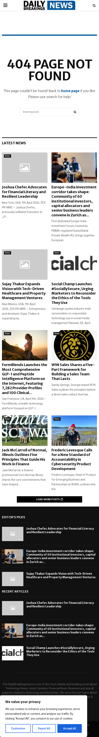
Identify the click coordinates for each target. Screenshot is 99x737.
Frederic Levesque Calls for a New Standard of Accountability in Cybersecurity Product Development (71, 459)
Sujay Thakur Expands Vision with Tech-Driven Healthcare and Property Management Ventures (24, 291)
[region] (43, 716)
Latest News (14, 143)
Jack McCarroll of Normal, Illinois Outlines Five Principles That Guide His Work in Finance (24, 457)
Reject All (44, 728)
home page (70, 91)
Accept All (69, 728)
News (7, 156)
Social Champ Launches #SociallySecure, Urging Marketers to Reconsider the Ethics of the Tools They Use (73, 293)
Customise (18, 728)
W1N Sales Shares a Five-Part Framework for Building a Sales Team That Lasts (73, 371)
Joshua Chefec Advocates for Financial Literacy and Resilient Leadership (24, 192)
